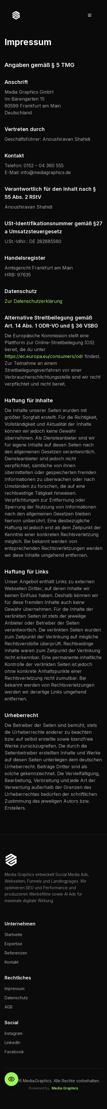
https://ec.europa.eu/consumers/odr (44, 356)
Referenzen (16, 952)
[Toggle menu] (89, 15)
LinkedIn (12, 1042)
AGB (9, 1006)
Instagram (14, 1033)
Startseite (13, 934)
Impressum (15, 988)
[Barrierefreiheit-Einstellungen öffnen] (11, 1079)
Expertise (13, 943)
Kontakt (12, 962)
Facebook (14, 1051)
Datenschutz (16, 997)
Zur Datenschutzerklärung (33, 301)
